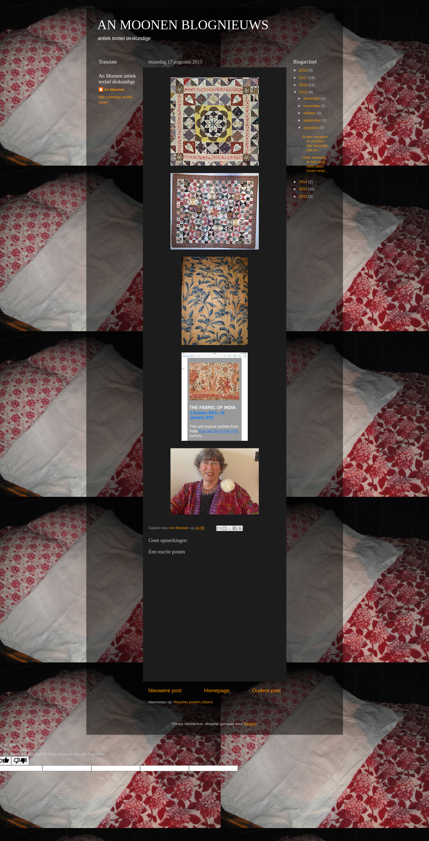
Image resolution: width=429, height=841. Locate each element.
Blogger (250, 724)
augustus (311, 128)
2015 (303, 92)
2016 (303, 85)
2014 (303, 182)
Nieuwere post (165, 690)
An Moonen (114, 89)
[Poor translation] (20, 760)
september (312, 120)
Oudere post (266, 690)
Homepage (217, 690)
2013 (303, 189)
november (312, 106)
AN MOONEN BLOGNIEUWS (183, 24)
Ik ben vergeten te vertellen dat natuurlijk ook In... (315, 143)
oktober (310, 113)
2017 (303, 78)
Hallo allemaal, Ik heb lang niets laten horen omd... (314, 164)
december (312, 98)
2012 (303, 196)
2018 (303, 70)
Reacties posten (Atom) (193, 702)
